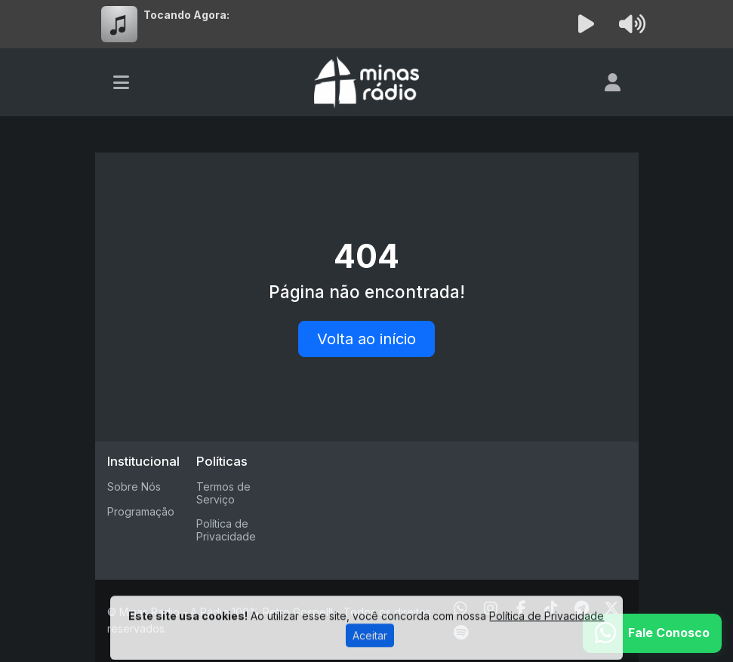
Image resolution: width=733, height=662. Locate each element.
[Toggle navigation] (121, 82)
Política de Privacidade (226, 530)
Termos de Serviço (223, 493)
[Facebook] (521, 608)
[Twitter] (611, 608)
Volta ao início (366, 339)
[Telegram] (581, 608)
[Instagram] (490, 608)
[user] (613, 82)
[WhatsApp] (460, 608)
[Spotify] (461, 633)
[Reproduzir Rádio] (585, 24)
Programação (140, 511)
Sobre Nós (134, 486)
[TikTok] (551, 608)
